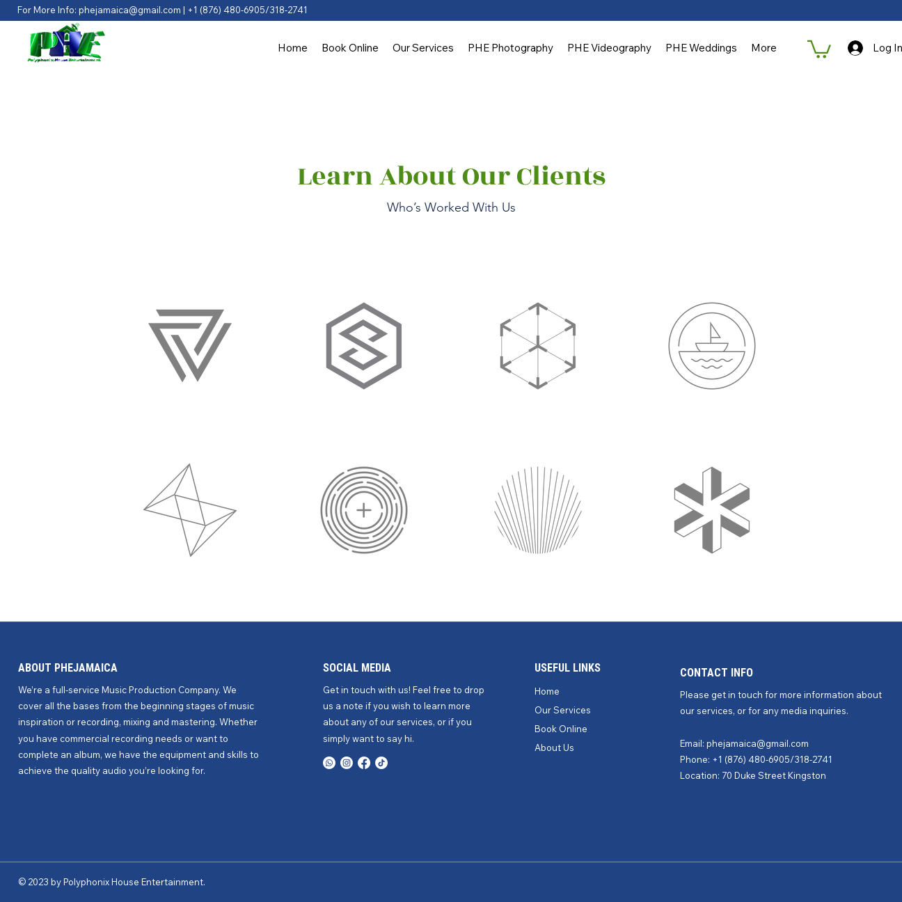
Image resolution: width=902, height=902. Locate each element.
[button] (819, 48)
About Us (554, 747)
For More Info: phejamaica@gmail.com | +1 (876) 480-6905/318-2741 (162, 9)
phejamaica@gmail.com (757, 743)
